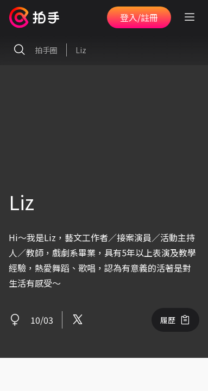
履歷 (175, 319)
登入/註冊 (139, 17)
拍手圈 (33, 50)
